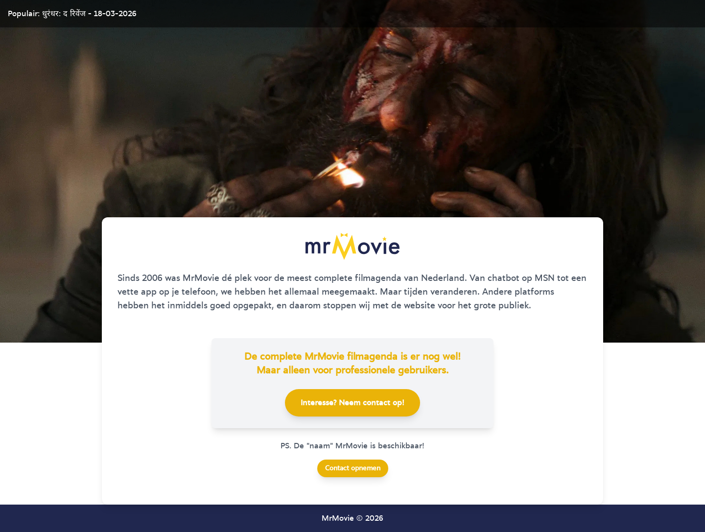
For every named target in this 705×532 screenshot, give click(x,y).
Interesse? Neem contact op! (352, 403)
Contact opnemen (352, 468)
